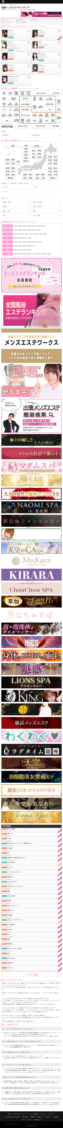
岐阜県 (24, 238)
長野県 (20, 230)
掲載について (41, 1117)
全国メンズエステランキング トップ (17, 1114)
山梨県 (15, 230)
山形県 (38, 226)
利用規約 (56, 1117)
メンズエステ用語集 (31, 975)
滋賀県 (29, 242)
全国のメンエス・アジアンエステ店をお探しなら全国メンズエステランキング (35, 1123)
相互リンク (49, 1117)
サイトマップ (51, 1114)
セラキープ (43, 1114)
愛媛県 (15, 250)
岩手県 (24, 226)
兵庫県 (20, 242)
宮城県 (29, 226)
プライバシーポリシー (27, 1119)
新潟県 (24, 230)
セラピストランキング (7, 22)
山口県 (34, 246)
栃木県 (40, 234)
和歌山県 (39, 242)
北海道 (15, 226)
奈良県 (34, 242)
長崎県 (24, 254)
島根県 (24, 246)
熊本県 (29, 254)
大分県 (34, 254)
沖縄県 (49, 254)
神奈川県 (14, 183)
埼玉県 (26, 183)
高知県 (24, 250)
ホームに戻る (5, 19)
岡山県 (15, 246)
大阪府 (15, 242)
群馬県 (44, 234)
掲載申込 (33, 1117)
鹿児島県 (43, 254)
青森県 (20, 226)
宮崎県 (38, 254)
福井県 (38, 230)
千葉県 (20, 183)
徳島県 (29, 250)
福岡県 (15, 254)
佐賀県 (20, 254)
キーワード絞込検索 (21, 22)
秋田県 (34, 226)
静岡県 (20, 238)
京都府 (24, 242)
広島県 (20, 246)
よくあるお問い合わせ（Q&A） (12, 1117)
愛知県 (15, 238)
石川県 (34, 230)
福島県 (43, 226)
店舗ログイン (38, 1119)
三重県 (29, 238)
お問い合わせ (25, 1117)
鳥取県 (29, 246)
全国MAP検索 (33, 19)
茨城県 (35, 234)
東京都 (3, 131)
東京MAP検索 (19, 19)
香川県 (20, 250)
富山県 (29, 230)
